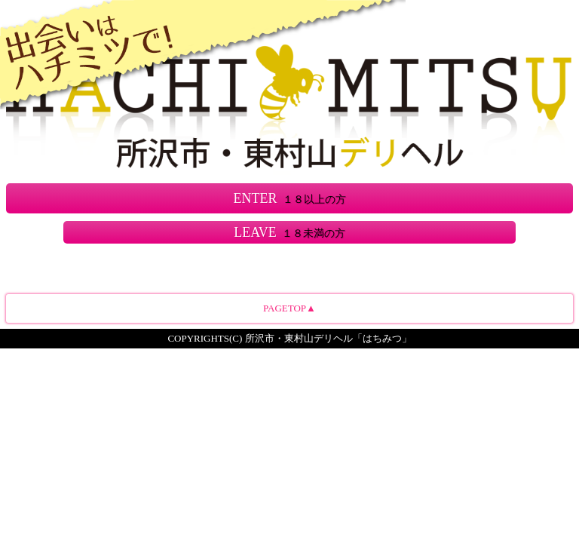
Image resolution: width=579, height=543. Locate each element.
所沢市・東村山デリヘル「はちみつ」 (328, 338)
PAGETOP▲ (289, 308)
